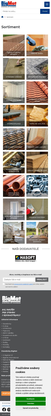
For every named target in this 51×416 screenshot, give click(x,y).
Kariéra (5, 371)
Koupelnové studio (10, 335)
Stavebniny (7, 324)
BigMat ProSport (9, 367)
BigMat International (10, 357)
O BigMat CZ (8, 355)
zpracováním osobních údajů (23, 284)
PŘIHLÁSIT (42, 280)
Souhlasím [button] (31, 399)
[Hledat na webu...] (20, 11)
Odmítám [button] (30, 403)
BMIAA (5, 369)
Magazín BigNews (10, 364)
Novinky (6, 344)
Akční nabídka (8, 333)
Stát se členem (8, 360)
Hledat (45, 11)
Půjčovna (6, 331)
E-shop (5, 326)
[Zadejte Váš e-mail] (19, 280)
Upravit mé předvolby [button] (30, 408)
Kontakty (6, 347)
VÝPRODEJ (7, 328)
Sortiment (6, 340)
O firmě (5, 338)
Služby (5, 342)
